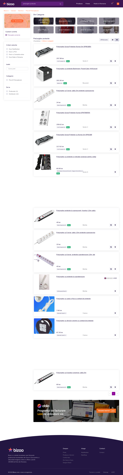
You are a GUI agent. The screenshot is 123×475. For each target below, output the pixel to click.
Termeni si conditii (94, 471)
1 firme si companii (47, 40)
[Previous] (109, 392)
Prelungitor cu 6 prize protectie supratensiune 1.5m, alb (78, 253)
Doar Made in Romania (16, 56)
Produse (79, 3)
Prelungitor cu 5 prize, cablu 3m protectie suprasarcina (77, 89)
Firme (88, 3)
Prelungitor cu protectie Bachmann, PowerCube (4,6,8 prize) (79, 67)
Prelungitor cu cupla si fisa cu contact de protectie (75, 297)
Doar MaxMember (14, 48)
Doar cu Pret (13, 51)
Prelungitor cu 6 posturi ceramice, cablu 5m (73, 371)
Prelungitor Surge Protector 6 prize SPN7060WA (75, 111)
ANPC (113, 471)
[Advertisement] (17, 131)
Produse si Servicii (68, 454)
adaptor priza (109, 20)
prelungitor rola (65, 20)
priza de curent (87, 29)
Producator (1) (13, 90)
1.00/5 (115, 277)
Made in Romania (100, 3)
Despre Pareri (67, 461)
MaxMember (85, 451)
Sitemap (105, 471)
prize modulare (65, 29)
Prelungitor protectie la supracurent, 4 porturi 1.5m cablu (78, 209)
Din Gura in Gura (68, 459)
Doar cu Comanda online (16, 53)
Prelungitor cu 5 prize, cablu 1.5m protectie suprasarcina (78, 231)
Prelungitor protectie (12, 34)
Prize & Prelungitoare (15, 79)
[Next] (117, 392)
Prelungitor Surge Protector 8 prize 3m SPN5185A (76, 45)
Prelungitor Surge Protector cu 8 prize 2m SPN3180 (76, 133)
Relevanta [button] (104, 38)
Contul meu (66, 456)
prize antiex (109, 29)
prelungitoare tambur (43, 20)
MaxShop (84, 454)
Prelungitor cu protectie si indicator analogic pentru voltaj (78, 155)
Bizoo (14, 471)
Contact (101, 451)
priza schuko (43, 29)
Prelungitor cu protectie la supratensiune (72, 275)
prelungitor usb (87, 20)
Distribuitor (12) (13, 93)
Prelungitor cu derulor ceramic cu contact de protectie (77, 319)
